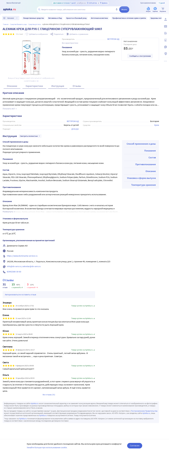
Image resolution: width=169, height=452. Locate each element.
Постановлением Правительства (144, 411)
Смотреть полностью (30, 136)
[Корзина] (163, 9)
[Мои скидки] (165, 26)
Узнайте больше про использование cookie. (47, 447)
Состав (152, 157)
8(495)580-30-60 (14, 271)
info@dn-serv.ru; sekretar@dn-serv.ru (24, 266)
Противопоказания (145, 164)
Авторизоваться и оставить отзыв (20, 294)
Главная (5, 24)
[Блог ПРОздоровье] (165, 33)
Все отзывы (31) (49, 394)
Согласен (134, 445)
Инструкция (57, 85)
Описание (12, 85)
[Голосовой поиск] (116, 9)
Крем (156, 125)
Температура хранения (143, 184)
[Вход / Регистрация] (165, 19)
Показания (150, 150)
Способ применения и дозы (141, 143)
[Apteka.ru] (11, 9)
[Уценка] (155, 9)
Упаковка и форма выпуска (141, 178)
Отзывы (77, 85)
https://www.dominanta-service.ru (22, 255)
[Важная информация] (165, 46)
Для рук (75, 128)
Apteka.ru (34, 403)
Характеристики (34, 85)
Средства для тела (34, 24)
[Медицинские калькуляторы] (165, 40)
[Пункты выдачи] (165, 53)
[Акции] (148, 9)
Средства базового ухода (18, 24)
